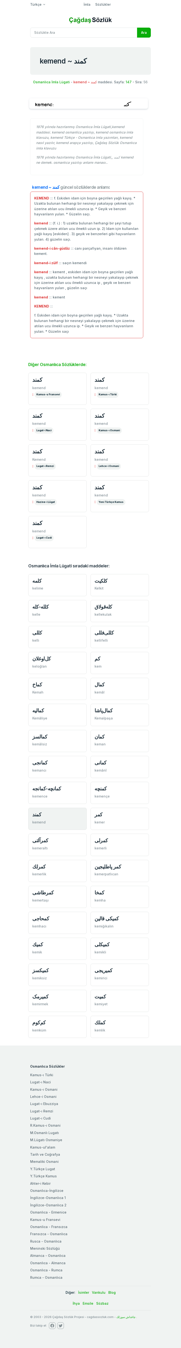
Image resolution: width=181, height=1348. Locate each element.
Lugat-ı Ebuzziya (44, 1104)
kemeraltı (40, 848)
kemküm (39, 1030)
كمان (99, 737)
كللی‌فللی (104, 633)
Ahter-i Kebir (40, 1183)
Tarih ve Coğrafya (45, 1154)
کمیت (100, 997)
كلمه (36, 581)
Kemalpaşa (104, 718)
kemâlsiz (39, 744)
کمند (36, 815)
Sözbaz (102, 1303)
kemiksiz (39, 978)
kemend (39, 388)
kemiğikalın (104, 926)
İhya (76, 1303)
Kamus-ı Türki (108, 394)
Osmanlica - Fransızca (48, 1227)
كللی (37, 633)
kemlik (100, 1030)
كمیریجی (103, 970)
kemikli (100, 952)
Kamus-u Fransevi (48, 394)
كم (97, 659)
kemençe (102, 796)
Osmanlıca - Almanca (48, 1263)
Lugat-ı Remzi (45, 466)
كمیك (37, 944)
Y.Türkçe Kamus (43, 1176)
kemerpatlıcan (106, 874)
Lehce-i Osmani (109, 466)
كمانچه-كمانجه (46, 789)
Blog (112, 1292)
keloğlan (39, 666)
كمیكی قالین (107, 919)
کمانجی (39, 763)
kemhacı (39, 926)
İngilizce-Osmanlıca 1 (48, 1198)
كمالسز (39, 737)
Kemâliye (39, 718)
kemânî (101, 770)
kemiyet (101, 1004)
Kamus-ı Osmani (109, 430)
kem (98, 666)
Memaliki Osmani (44, 1162)
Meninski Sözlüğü (45, 1248)
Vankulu (98, 1292)
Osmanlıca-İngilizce (46, 1191)
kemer (100, 822)
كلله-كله (40, 607)
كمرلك (39, 867)
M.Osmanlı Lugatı (44, 1133)
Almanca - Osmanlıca (48, 1256)
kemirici (101, 978)
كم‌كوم (39, 1023)
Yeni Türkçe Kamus (111, 502)
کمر (98, 815)
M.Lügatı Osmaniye (46, 1140)
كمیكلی (102, 944)
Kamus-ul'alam (42, 1147)
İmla (87, 4)
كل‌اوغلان (41, 659)
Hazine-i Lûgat (45, 502)
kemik (37, 952)
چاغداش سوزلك (125, 1317)
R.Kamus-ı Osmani (45, 1125)
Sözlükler (103, 4)
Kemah (37, 692)
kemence (40, 796)
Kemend (39, 459)
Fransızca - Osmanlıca (48, 1234)
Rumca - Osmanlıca (46, 1277)
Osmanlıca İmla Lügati (51, 82)
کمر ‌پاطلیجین (108, 867)
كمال (99, 685)
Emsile (88, 1303)
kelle (36, 614)
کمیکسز (40, 970)
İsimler (83, 1292)
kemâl (100, 692)
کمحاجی (40, 919)
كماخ (37, 685)
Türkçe (36, 4)
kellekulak (103, 614)
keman (100, 744)
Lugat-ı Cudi (44, 537)
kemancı (39, 770)
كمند (37, 380)
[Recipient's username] (83, 33)
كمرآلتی (40, 840)
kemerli (101, 848)
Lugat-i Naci (44, 430)
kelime (37, 588)
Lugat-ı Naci (40, 1082)
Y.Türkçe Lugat (42, 1169)
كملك (100, 1023)
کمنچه (101, 789)
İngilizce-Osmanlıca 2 (48, 1205)
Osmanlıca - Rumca (46, 1270)
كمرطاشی (43, 893)
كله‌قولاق (103, 607)
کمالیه (38, 711)
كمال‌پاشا (103, 711)
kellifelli (101, 640)
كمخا (99, 893)
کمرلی (101, 840)
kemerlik (39, 874)
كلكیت (101, 581)
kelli (35, 640)
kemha (100, 900)
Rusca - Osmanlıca (46, 1241)
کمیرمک (40, 997)
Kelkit (99, 588)
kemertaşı (40, 900)
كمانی (100, 763)
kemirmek (40, 1004)
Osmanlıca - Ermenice (48, 1212)
